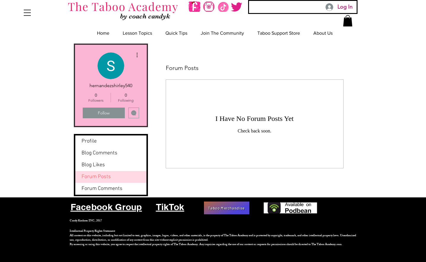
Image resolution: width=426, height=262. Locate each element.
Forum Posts (96, 177)
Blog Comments (99, 153)
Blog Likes (93, 165)
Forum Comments (102, 189)
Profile (89, 141)
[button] (27, 12)
